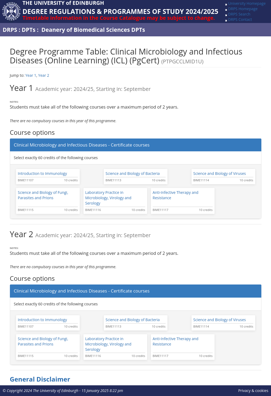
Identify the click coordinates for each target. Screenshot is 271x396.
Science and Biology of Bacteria (133, 173)
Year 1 (30, 75)
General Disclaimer (40, 379)
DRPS (10, 29)
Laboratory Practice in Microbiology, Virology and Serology (108, 198)
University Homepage (247, 3)
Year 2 (43, 75)
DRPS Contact (240, 19)
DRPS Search (239, 14)
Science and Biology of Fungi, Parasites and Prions (43, 195)
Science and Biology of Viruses (219, 173)
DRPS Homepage (243, 8)
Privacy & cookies (253, 390)
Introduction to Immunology (42, 173)
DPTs (28, 29)
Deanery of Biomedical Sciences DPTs (93, 29)
